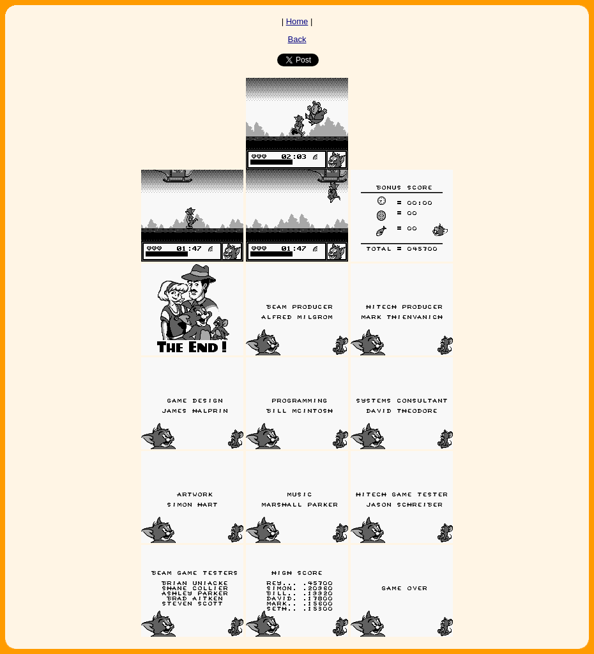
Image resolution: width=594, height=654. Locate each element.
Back (297, 39)
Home (297, 21)
